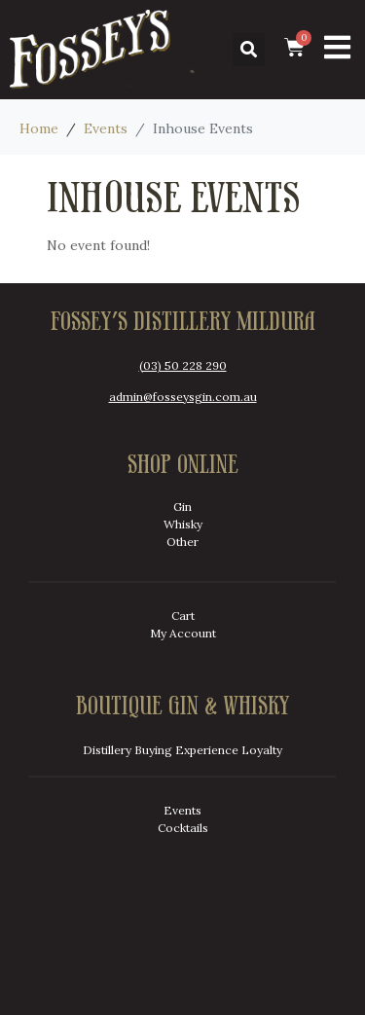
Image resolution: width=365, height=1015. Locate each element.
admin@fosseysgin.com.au (183, 396)
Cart (183, 615)
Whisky (183, 524)
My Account (183, 633)
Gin (182, 506)
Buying (153, 750)
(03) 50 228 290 (183, 365)
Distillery (107, 750)
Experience (206, 750)
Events (182, 810)
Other (182, 541)
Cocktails (183, 827)
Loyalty (261, 750)
